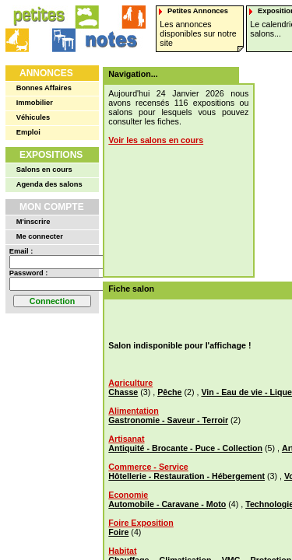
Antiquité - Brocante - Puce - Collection (185, 448)
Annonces (46, 73)
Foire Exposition (140, 522)
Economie (128, 494)
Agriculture (130, 382)
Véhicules (33, 117)
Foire (118, 532)
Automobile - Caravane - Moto (167, 504)
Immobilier (34, 103)
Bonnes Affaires (44, 88)
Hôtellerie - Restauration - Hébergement (186, 476)
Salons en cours (44, 169)
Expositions (51, 154)
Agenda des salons (49, 184)
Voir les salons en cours (155, 140)
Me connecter (39, 236)
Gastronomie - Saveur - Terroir (168, 420)
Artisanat (126, 438)
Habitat (122, 550)
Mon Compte (51, 206)
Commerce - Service (148, 466)
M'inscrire (33, 222)
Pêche (169, 392)
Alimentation (133, 410)
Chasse (123, 392)
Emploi (28, 132)
